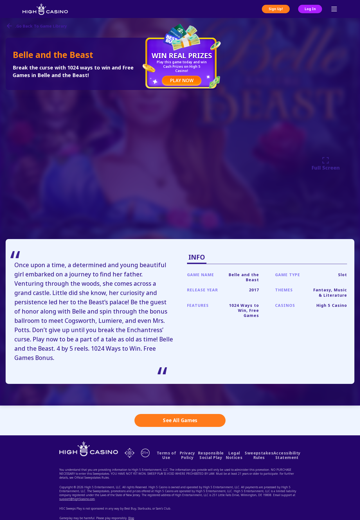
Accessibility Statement (287, 455)
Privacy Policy (187, 455)
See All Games (180, 420)
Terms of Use (166, 455)
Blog (131, 518)
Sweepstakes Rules (259, 455)
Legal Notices (234, 455)
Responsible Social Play (211, 455)
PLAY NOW (182, 80)
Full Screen (326, 163)
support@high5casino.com (77, 499)
